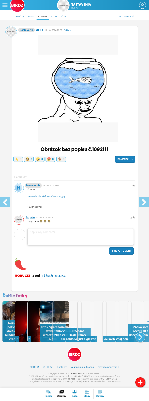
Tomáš (53, 382)
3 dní (36, 279)
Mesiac (60, 279)
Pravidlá (108, 370)
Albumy (42, 16)
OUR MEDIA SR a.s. (78, 377)
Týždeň (47, 279)
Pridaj (121, 254)
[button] (137, 338)
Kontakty (62, 370)
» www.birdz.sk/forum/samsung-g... (47, 198)
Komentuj (125, 159)
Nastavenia (81, 5)
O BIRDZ (48, 370)
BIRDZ (74, 358)
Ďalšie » (67, 30)
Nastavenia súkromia (82, 370)
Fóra (63, 16)
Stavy (31, 16)
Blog (54, 16)
